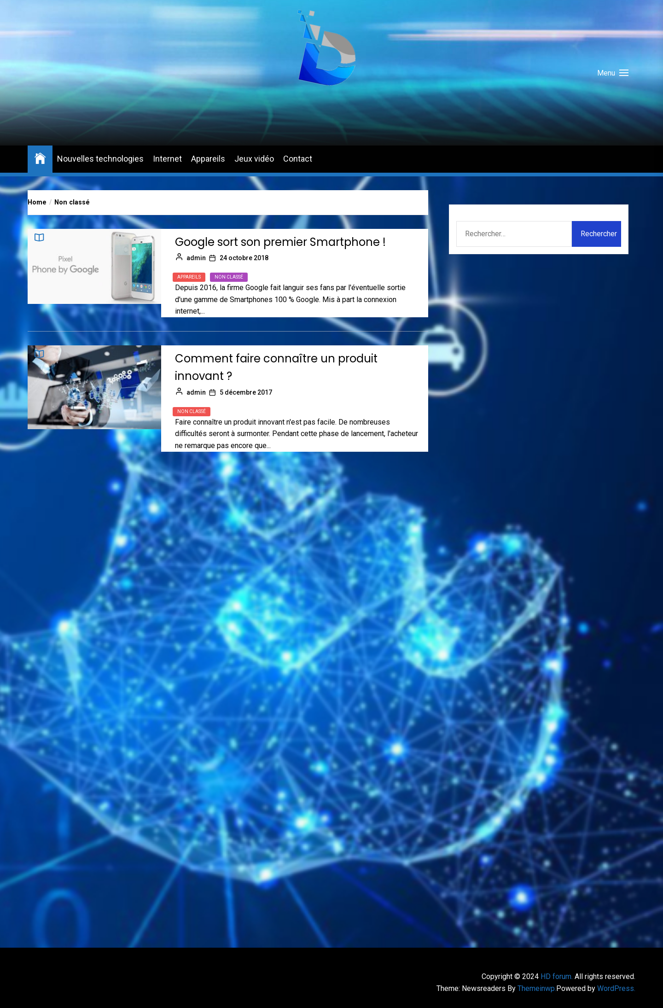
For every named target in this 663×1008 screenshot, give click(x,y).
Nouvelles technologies (100, 158)
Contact (297, 158)
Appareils (208, 158)
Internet (167, 158)
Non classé (229, 277)
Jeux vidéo (254, 158)
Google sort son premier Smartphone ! (280, 242)
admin (196, 258)
